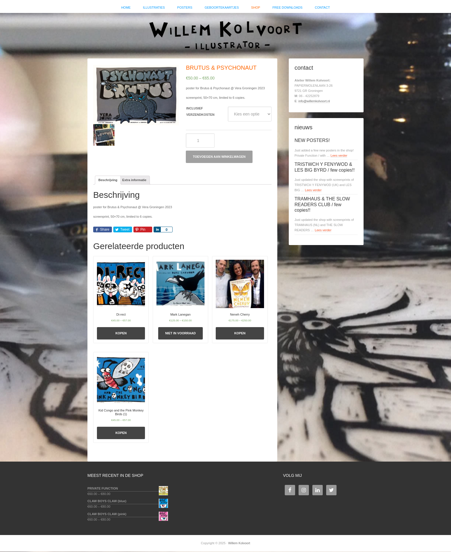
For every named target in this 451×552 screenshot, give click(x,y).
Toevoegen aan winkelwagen (219, 157)
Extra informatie (134, 180)
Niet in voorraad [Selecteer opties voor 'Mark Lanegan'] (180, 333)
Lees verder (338, 156)
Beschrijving (107, 180)
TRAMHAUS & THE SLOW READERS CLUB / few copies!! (322, 205)
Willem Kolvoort (225, 33)
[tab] (108, 180)
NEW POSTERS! (312, 141)
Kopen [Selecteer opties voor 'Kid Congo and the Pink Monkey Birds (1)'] (121, 433)
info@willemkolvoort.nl (314, 101)
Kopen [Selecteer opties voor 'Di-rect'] (121, 333)
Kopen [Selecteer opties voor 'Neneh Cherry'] (239, 333)
